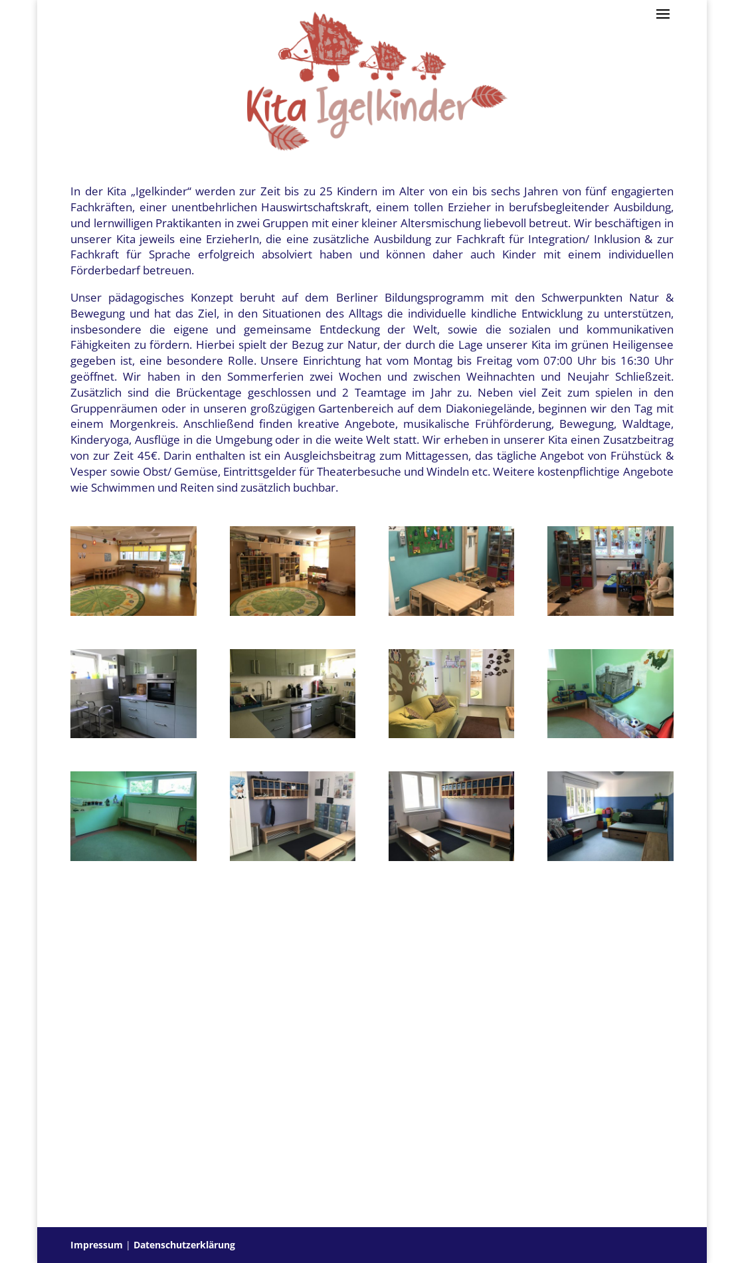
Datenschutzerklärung (184, 1244)
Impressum (96, 1244)
